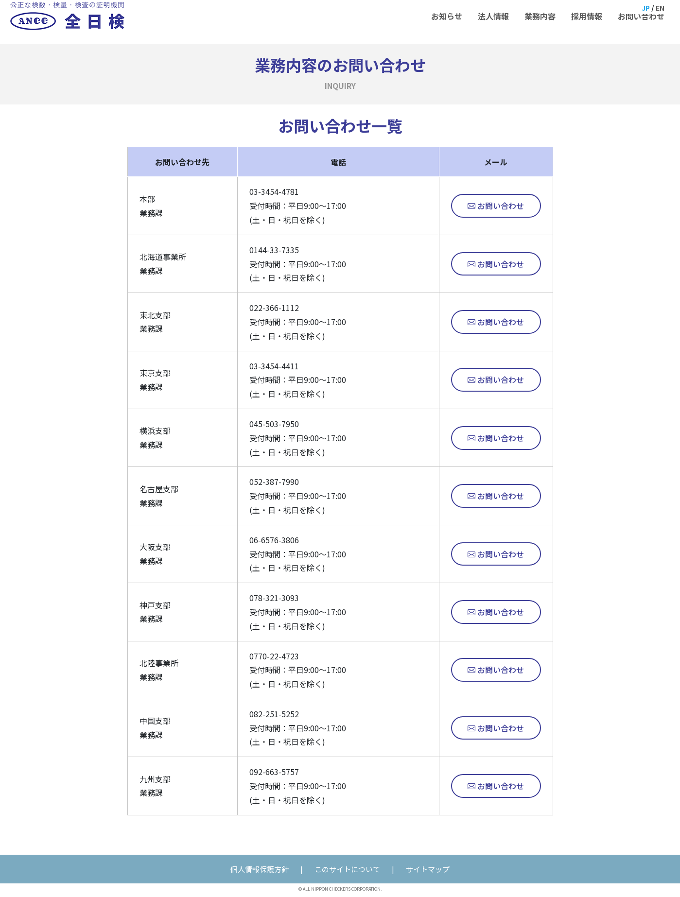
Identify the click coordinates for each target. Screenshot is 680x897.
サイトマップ (428, 869)
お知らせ (446, 22)
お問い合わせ (641, 22)
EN (660, 9)
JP (645, 9)
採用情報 (586, 22)
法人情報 (493, 22)
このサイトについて (347, 869)
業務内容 (540, 22)
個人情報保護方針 (259, 869)
